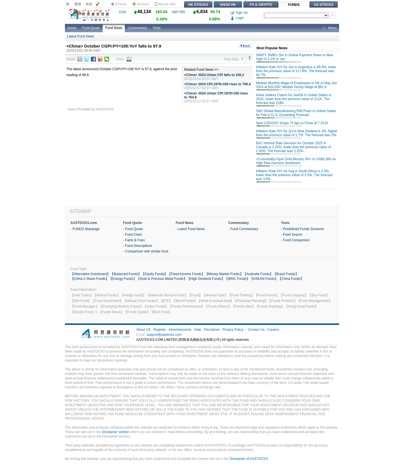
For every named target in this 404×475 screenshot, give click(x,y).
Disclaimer (212, 330)
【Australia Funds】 (258, 274)
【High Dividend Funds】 (206, 279)
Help (197, 330)
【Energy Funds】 (123, 279)
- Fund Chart (132, 235)
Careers (273, 330)
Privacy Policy (232, 330)
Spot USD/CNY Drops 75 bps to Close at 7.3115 (292, 123)
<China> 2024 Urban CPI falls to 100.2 (214, 75)
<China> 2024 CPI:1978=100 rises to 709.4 (217, 84)
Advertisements (180, 330)
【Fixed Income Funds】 (186, 274)
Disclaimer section (115, 432)
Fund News (113, 28)
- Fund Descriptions (137, 246)
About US (143, 330)
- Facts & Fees (134, 240)
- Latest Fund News (190, 229)
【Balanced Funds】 (125, 274)
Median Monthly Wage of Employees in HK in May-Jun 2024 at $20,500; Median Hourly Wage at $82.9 (296, 85)
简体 (89, 4)
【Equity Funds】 (154, 274)
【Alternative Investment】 (91, 274)
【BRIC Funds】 (237, 279)
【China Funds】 (291, 279)
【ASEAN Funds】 (264, 279)
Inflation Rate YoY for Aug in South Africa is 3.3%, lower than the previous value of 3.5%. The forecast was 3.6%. (294, 175)
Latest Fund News (80, 36)
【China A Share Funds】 (90, 279)
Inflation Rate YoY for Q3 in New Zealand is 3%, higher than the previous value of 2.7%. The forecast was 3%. (296, 133)
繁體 (77, 4)
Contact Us (256, 330)
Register (159, 330)
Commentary (137, 28)
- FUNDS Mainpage (85, 229)
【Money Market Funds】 (224, 274)
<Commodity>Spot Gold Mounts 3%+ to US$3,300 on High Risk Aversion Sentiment (296, 161)
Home (71, 28)
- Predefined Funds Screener (302, 229)
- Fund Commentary (243, 229)
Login (237, 18)
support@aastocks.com (164, 335)
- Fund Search (291, 235)
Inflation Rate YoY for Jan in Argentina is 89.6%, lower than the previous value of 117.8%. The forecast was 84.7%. (296, 71)
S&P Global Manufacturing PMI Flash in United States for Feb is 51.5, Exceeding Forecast (296, 113)
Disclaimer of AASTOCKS (249, 459)
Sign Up (239, 13)
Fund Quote (91, 28)
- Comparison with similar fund (145, 251)
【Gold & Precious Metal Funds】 (162, 279)
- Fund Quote (133, 229)
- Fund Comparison (295, 240)
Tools (157, 28)
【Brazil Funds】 (286, 274)
